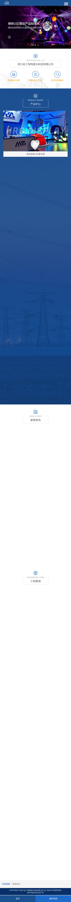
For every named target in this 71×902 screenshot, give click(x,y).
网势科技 (16, 884)
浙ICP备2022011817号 (35, 893)
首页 (18, 898)
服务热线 (53, 898)
